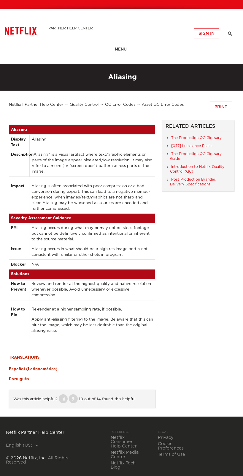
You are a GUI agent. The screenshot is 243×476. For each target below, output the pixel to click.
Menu (121, 49)
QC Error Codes (120, 105)
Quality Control (84, 105)
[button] (63, 398)
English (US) (20, 445)
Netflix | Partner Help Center (36, 105)
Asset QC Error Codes (163, 105)
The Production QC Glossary (196, 138)
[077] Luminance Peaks (191, 146)
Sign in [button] (206, 33)
